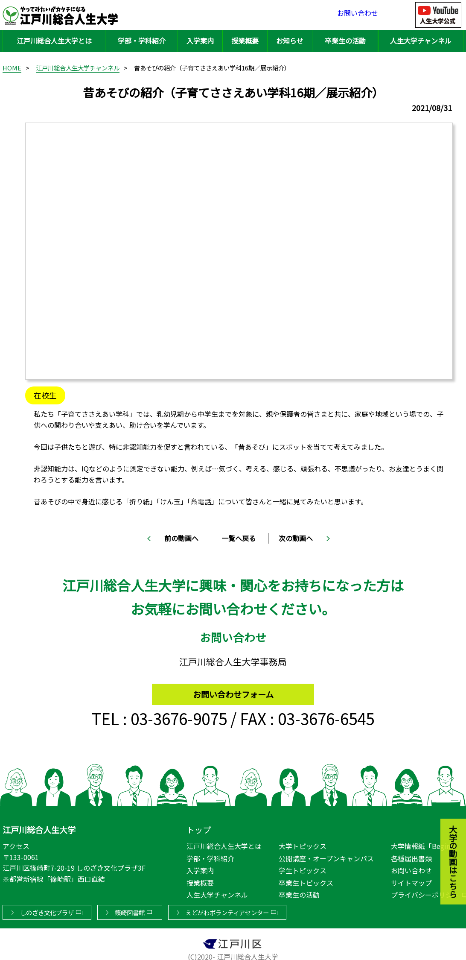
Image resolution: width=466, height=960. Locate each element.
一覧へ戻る (238, 538)
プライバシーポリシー (425, 893)
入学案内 (200, 40)
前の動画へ (181, 538)
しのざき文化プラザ (47, 910)
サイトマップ (411, 881)
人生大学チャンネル (420, 40)
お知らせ (289, 40)
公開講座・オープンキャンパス (326, 857)
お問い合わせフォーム (233, 690)
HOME (12, 67)
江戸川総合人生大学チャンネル (77, 67)
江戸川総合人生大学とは (54, 40)
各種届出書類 (411, 857)
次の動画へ (296, 538)
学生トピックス (302, 868)
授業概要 (245, 40)
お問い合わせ (358, 14)
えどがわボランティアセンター (227, 910)
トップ (198, 828)
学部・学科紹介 (142, 40)
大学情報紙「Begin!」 (425, 844)
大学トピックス (302, 844)
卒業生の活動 (345, 40)
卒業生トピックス (306, 881)
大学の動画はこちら (446, 814)
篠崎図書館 (130, 910)
